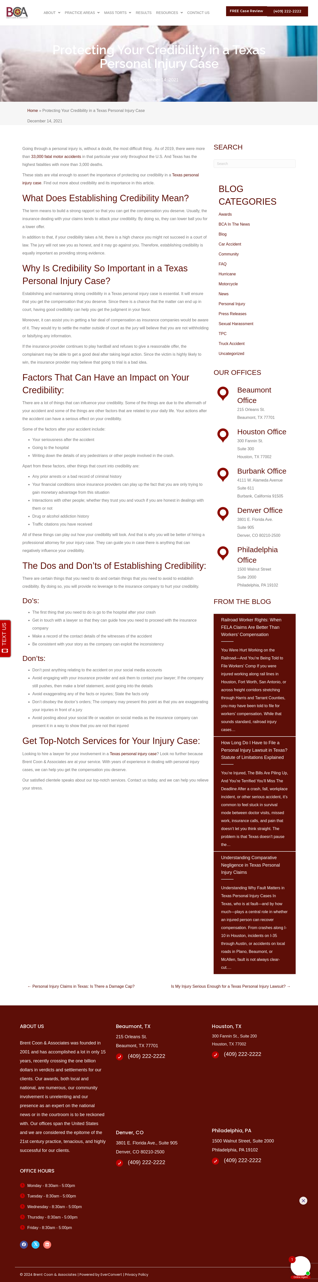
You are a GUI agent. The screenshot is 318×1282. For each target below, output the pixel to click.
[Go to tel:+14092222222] (159, 1057)
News (224, 294)
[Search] (255, 163)
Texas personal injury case (133, 754)
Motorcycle (228, 284)
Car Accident (230, 244)
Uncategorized (231, 353)
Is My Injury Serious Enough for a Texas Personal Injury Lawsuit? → (231, 986)
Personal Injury (232, 304)
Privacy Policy (136, 1274)
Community (229, 254)
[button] (246, 11)
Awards (225, 214)
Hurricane (227, 274)
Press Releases (232, 314)
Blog (223, 234)
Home (32, 110)
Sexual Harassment (236, 324)
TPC (223, 334)
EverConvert (111, 1274)
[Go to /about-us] (252, 403)
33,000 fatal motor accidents (56, 156)
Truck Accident (231, 344)
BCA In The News (234, 224)
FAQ (223, 264)
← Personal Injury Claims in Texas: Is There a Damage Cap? (81, 986)
